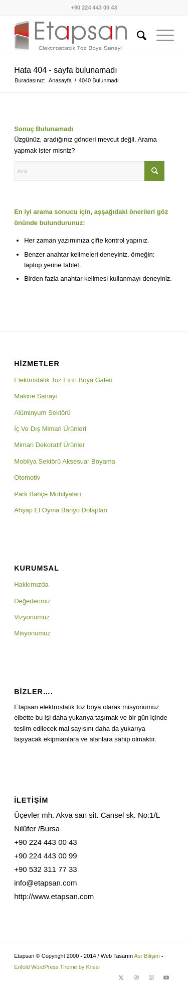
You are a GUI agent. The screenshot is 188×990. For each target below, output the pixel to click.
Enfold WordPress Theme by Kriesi (57, 967)
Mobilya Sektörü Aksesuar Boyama (64, 461)
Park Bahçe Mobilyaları (47, 494)
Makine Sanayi (35, 396)
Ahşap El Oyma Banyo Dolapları (60, 510)
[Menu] (160, 36)
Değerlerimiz (32, 601)
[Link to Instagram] (151, 977)
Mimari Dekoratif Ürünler (49, 445)
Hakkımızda (31, 584)
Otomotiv (27, 477)
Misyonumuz (32, 633)
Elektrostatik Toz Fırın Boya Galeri (63, 380)
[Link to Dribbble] (136, 977)
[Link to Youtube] (166, 977)
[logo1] (78, 36)
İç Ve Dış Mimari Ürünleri (50, 428)
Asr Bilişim (147, 956)
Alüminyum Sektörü (42, 412)
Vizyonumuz (32, 617)
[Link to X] (121, 977)
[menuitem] (136, 36)
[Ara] (136, 36)
